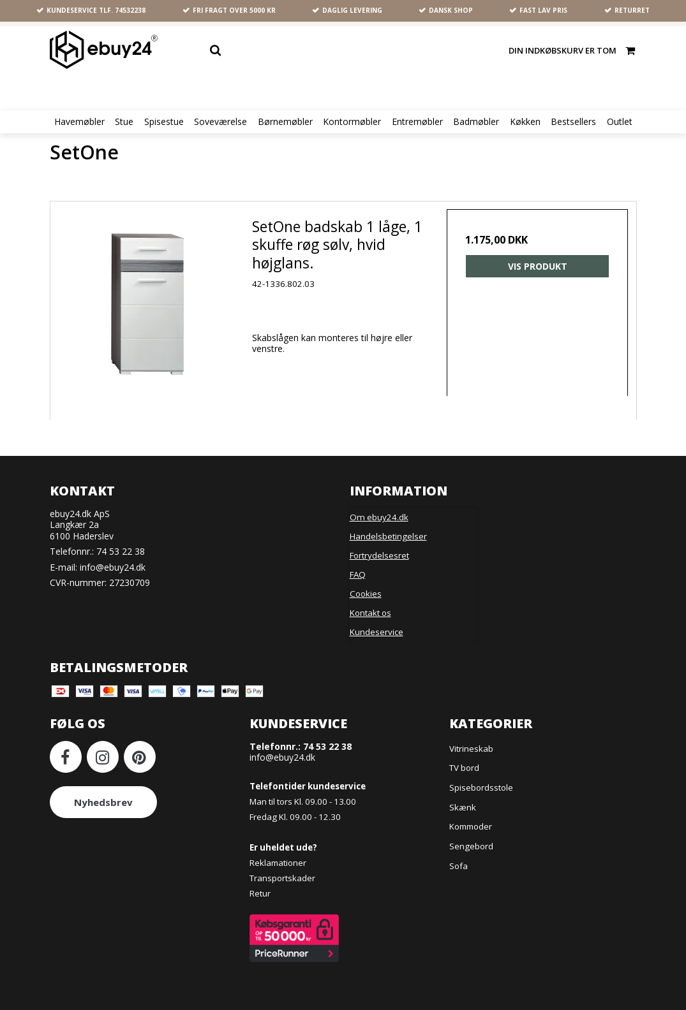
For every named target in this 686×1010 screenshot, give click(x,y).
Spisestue (164, 122)
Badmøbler (476, 122)
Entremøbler (417, 122)
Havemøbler (79, 122)
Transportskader (282, 875)
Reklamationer (278, 859)
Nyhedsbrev (103, 799)
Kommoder (470, 823)
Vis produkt (536, 268)
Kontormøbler (352, 122)
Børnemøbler (285, 122)
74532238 (130, 10)
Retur (260, 890)
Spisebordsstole (481, 784)
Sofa (458, 862)
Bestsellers (573, 122)
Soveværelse (220, 122)
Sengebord (471, 843)
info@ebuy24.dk (112, 564)
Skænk (462, 804)
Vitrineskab (471, 745)
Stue (124, 122)
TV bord (464, 765)
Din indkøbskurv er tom (572, 50)
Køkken (525, 122)
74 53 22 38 (120, 549)
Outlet (619, 122)
